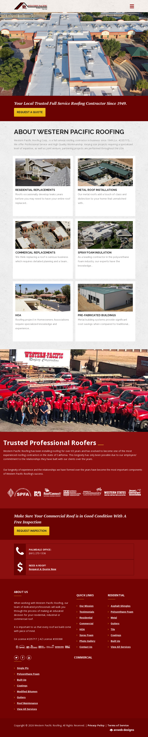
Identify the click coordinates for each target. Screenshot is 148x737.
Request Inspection (31, 530)
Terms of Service (118, 725)
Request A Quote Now (42, 569)
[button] (5, 54)
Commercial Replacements (35, 252)
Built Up (21, 680)
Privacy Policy (96, 725)
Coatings (22, 685)
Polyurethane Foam (28, 674)
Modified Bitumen (27, 691)
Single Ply (23, 668)
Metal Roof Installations (97, 190)
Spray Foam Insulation (95, 252)
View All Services (27, 709)
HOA (18, 315)
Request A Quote (30, 112)
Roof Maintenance (27, 703)
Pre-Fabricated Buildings (97, 315)
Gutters (21, 697)
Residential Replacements (35, 190)
